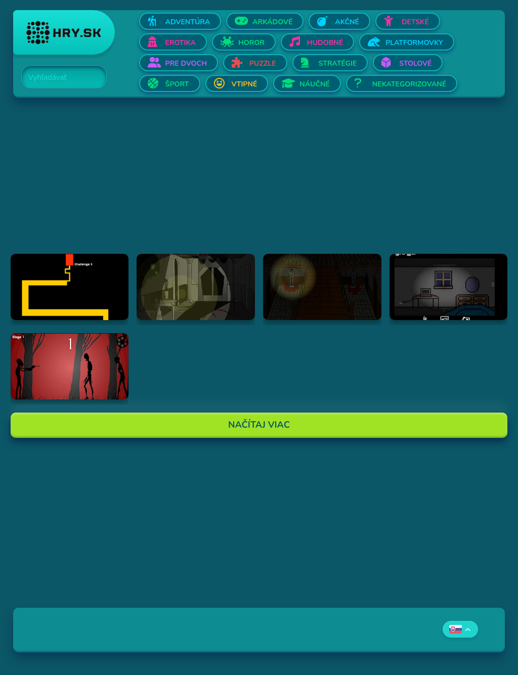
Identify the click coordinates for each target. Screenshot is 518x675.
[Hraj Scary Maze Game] (70, 287)
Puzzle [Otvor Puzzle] (262, 63)
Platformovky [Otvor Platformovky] (414, 43)
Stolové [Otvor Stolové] (415, 63)
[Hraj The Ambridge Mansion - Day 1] (196, 287)
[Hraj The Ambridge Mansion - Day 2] (322, 287)
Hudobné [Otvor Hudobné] (325, 43)
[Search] (58, 77)
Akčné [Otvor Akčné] (347, 22)
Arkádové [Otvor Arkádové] (272, 22)
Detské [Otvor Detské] (415, 22)
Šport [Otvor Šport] (177, 84)
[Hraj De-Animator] (70, 366)
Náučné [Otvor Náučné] (314, 84)
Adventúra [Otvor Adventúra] (187, 22)
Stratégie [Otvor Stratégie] (338, 63)
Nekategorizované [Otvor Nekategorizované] (409, 84)
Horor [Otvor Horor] (251, 43)
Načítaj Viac (259, 425)
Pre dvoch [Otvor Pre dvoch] (186, 63)
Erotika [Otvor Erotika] (180, 43)
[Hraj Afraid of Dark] (449, 287)
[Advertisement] (259, 183)
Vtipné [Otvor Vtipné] (244, 84)
